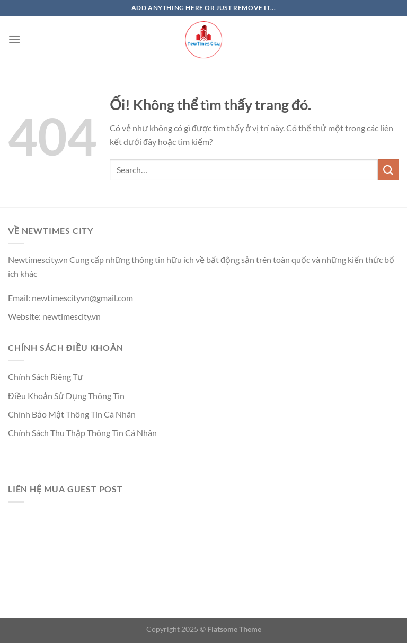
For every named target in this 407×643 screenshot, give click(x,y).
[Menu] (14, 39)
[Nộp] (388, 169)
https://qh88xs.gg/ (41, 451)
